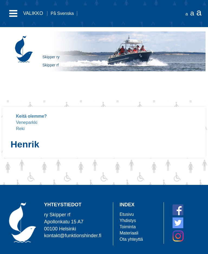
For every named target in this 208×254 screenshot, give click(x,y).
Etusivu (127, 214)
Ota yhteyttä (131, 239)
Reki (20, 128)
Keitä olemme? (31, 116)
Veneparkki (26, 122)
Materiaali (129, 233)
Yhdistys (128, 220)
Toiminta (128, 226)
